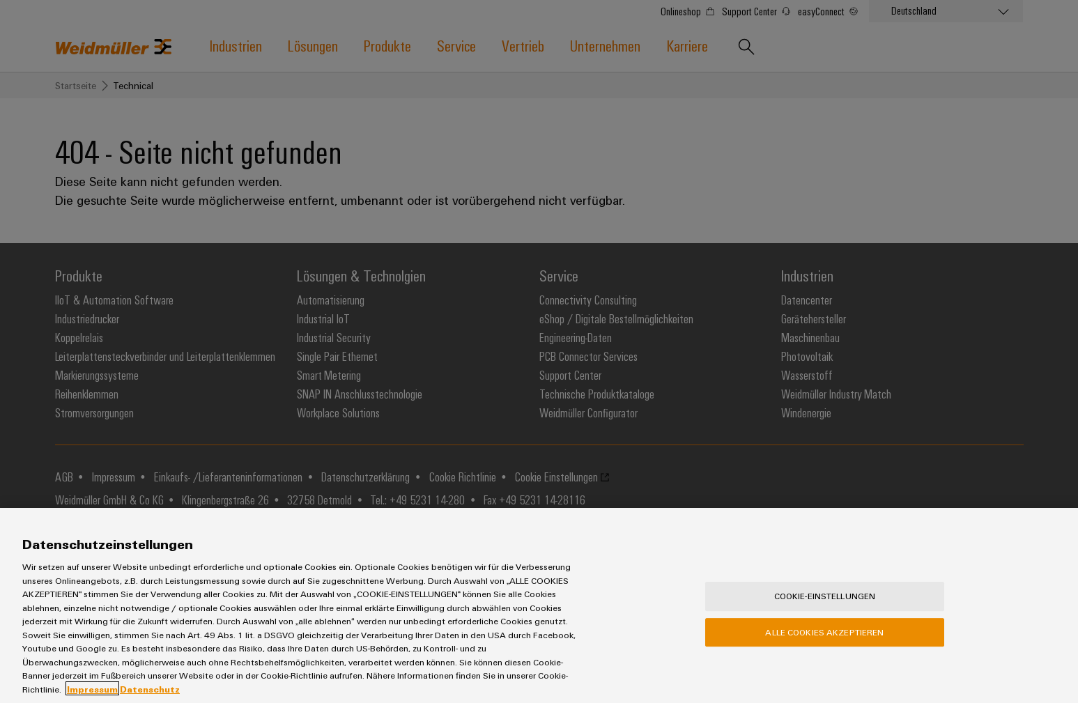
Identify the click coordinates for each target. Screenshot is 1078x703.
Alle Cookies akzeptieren (824, 655)
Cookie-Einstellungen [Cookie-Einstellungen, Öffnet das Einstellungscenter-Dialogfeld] (825, 620)
